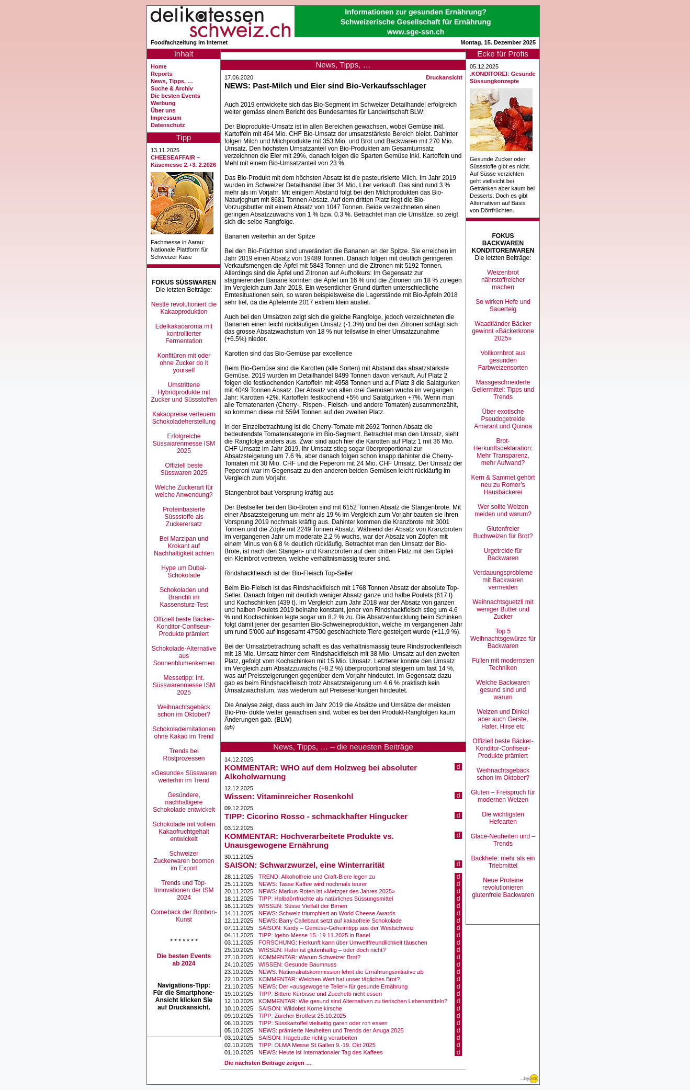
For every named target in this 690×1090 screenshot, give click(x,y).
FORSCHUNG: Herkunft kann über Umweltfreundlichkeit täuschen (342, 942)
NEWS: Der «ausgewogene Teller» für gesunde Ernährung (333, 986)
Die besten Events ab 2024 (184, 959)
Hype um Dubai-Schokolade (184, 571)
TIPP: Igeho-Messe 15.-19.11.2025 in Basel (314, 935)
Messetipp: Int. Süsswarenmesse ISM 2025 (184, 685)
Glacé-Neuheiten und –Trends (503, 840)
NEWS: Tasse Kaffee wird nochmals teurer (312, 884)
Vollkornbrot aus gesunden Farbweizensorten (503, 360)
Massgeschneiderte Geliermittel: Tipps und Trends (503, 390)
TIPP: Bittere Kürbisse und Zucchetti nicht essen (320, 994)
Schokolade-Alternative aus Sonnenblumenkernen (184, 656)
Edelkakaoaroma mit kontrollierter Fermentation (183, 334)
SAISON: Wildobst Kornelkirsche (300, 1008)
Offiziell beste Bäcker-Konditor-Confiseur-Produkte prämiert (183, 627)
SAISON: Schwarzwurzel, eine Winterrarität (304, 864)
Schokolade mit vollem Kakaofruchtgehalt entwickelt (183, 832)
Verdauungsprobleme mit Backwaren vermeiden (503, 580)
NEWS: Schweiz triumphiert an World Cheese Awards (326, 913)
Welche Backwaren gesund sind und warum (503, 690)
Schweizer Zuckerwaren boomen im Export (183, 861)
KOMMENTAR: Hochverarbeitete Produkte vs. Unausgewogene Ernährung (309, 840)
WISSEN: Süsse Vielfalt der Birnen (302, 906)
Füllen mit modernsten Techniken (503, 664)
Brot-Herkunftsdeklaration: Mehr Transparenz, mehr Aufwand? (503, 452)
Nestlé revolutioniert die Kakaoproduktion (184, 308)
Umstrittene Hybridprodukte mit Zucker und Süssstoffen (184, 392)
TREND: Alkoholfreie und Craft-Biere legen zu (316, 876)
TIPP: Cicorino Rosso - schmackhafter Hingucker (316, 816)
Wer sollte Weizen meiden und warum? (502, 510)
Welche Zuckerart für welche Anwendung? (184, 491)
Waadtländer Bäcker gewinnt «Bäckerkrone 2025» (503, 331)
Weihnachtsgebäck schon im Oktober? (183, 710)
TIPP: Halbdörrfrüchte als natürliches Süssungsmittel (325, 898)
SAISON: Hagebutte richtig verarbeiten (307, 1038)
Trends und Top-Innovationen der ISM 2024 (183, 890)
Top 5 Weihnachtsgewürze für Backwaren (503, 639)
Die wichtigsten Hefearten (503, 818)
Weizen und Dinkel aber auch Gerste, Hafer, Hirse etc (503, 719)
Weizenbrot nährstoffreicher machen (503, 280)
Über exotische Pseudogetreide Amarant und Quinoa (503, 419)
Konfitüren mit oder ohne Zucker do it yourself (183, 363)
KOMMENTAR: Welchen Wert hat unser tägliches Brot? (329, 979)
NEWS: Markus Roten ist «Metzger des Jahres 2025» (326, 891)
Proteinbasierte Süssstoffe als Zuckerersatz (184, 517)
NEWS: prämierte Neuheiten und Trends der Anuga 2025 (331, 1030)
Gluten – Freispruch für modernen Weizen (503, 796)
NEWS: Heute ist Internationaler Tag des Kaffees (320, 1052)
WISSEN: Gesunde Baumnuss (297, 964)
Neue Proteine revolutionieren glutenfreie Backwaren (503, 888)
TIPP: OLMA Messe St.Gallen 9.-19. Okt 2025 (317, 1045)
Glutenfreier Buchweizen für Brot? (503, 532)
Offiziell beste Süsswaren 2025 (184, 469)
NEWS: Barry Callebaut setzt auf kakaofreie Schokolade (330, 920)
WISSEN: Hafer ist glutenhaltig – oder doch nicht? (322, 950)
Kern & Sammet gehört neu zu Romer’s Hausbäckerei (503, 485)
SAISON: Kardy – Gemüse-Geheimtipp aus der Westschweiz (336, 928)
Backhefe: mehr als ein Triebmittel (503, 862)
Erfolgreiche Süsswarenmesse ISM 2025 (184, 444)
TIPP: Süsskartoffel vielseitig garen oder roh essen (323, 1023)
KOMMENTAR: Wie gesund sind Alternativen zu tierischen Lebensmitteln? (352, 1001)
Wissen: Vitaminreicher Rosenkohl (288, 796)
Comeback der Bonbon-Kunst (184, 916)
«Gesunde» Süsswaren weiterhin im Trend (184, 776)
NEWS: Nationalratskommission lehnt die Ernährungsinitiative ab (340, 972)
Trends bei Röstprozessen (184, 754)
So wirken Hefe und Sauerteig (503, 305)
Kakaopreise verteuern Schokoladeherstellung (184, 418)
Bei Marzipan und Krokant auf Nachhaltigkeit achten (184, 546)
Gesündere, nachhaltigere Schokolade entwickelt (184, 802)
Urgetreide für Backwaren (503, 554)
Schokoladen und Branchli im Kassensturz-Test (184, 597)
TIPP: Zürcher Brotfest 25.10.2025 (302, 1016)
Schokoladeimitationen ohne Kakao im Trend (184, 732)
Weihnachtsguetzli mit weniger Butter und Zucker (503, 609)
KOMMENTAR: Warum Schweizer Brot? (309, 957)
